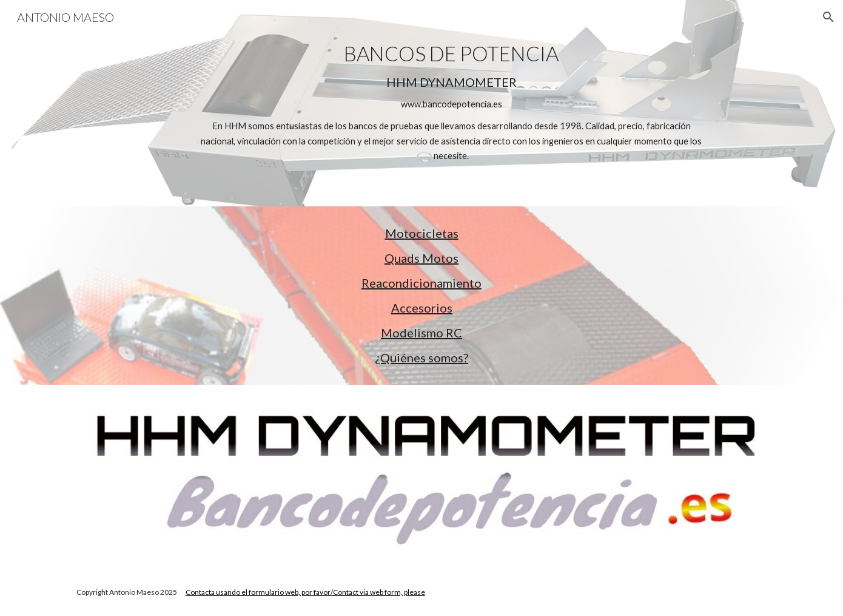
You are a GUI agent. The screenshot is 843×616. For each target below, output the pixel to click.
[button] (828, 17)
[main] (451, 103)
